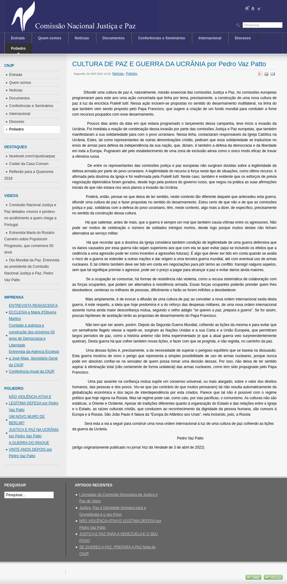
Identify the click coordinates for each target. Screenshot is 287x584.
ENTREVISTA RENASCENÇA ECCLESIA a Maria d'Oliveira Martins (33, 312)
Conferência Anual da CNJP (31, 371)
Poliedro (131, 73)
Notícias (118, 73)
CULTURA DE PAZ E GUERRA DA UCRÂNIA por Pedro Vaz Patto (169, 64)
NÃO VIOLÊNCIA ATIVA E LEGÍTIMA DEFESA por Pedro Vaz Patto (33, 403)
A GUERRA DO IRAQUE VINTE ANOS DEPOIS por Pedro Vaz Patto (30, 449)
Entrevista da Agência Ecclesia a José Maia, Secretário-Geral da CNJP (34, 358)
